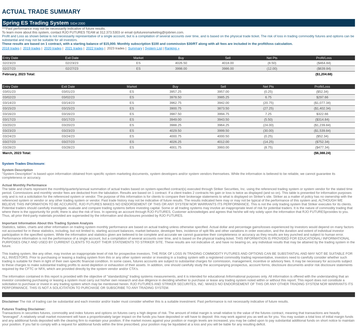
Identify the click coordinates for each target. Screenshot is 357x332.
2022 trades (95, 48)
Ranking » (172, 48)
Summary (135, 48)
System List (153, 48)
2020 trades (53, 48)
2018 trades (11, 48)
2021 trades (74, 48)
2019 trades (32, 48)
